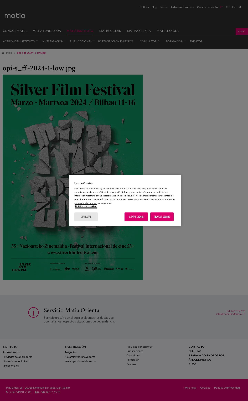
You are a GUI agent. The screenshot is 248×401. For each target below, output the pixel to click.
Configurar (86, 216)
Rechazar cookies (162, 216)
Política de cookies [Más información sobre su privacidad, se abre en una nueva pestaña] (86, 206)
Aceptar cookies (136, 216)
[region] (125, 200)
